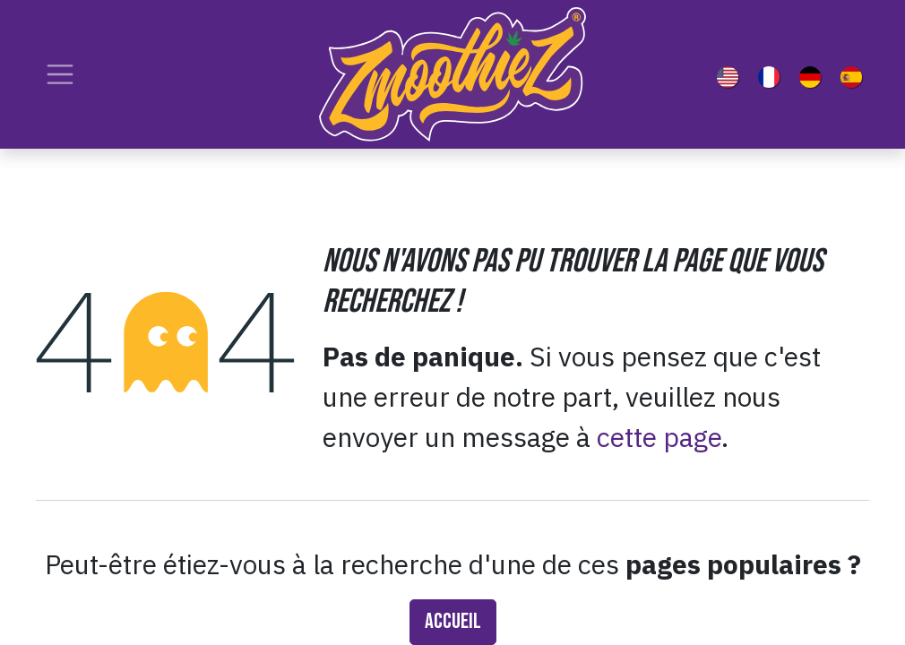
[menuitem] (731, 74)
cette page (659, 436)
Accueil (453, 621)
